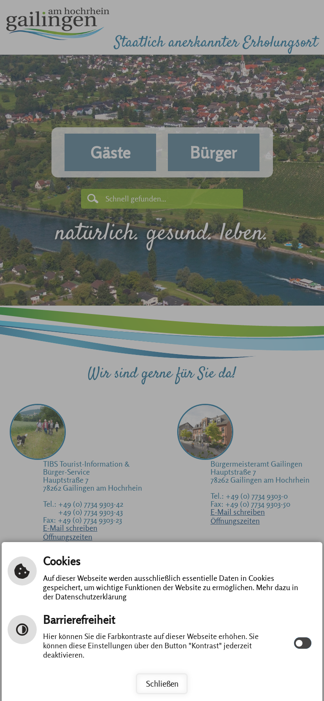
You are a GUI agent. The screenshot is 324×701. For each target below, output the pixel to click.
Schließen (162, 684)
